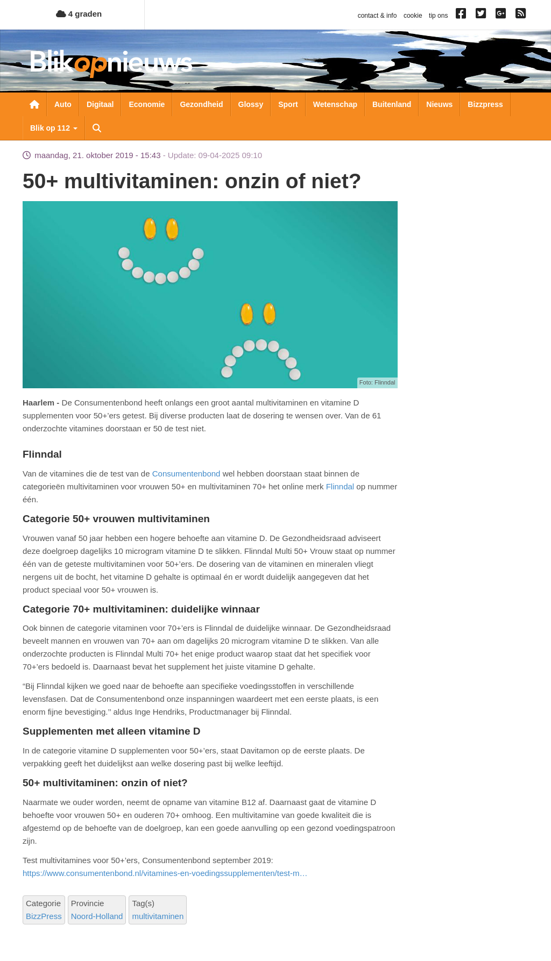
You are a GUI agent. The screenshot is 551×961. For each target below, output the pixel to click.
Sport (288, 104)
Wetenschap (335, 104)
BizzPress (44, 916)
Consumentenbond (186, 473)
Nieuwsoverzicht (34, 104)
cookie (413, 15)
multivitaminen (157, 916)
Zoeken (97, 128)
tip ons (438, 15)
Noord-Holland (97, 916)
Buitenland (391, 104)
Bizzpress (485, 104)
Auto (63, 104)
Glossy (251, 104)
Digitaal (100, 104)
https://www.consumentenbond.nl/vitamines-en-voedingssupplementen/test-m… (165, 873)
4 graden (79, 13)
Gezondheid (201, 104)
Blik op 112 (53, 128)
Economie (147, 104)
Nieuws (439, 104)
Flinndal (340, 486)
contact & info (377, 15)
